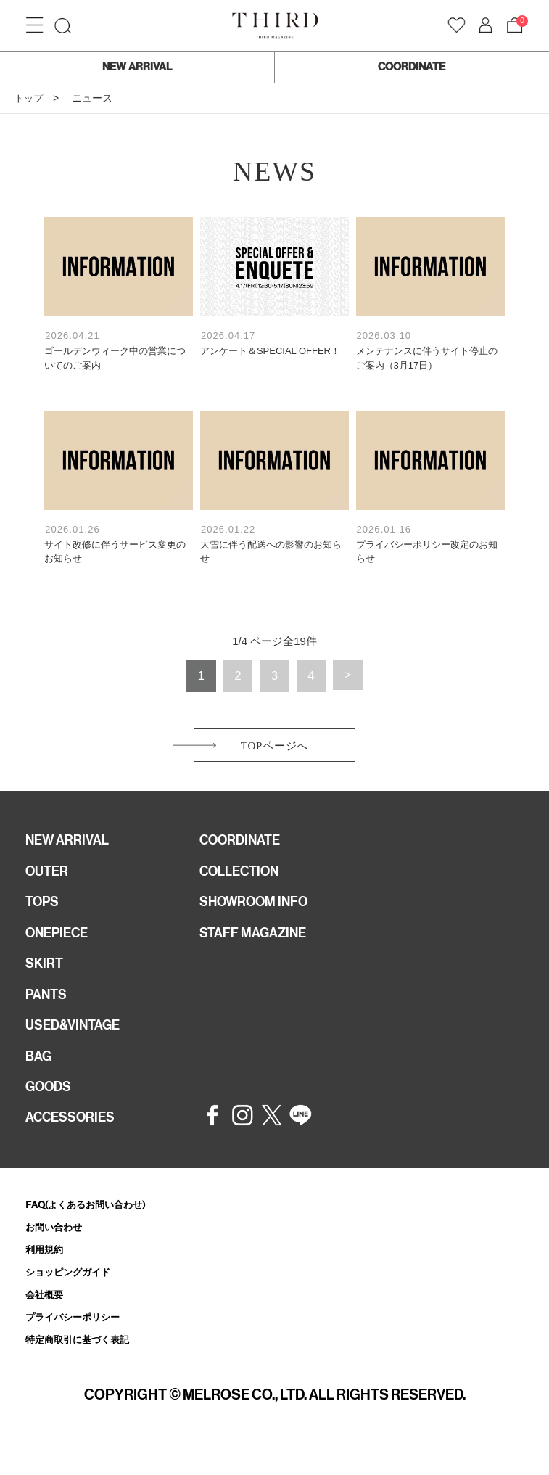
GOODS (51, 1107)
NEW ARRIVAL (137, 66)
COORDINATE (411, 66)
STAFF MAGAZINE (258, 944)
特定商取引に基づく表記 (85, 1369)
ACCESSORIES (74, 1140)
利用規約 (47, 1274)
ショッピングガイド (74, 1297)
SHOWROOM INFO (260, 911)
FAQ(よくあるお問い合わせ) (94, 1227)
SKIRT (45, 976)
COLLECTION (244, 878)
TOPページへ (275, 748)
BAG (39, 1074)
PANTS (48, 1009)
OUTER (49, 878)
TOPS (44, 911)
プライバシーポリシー (79, 1345)
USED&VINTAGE (77, 1042)
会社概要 (47, 1321)
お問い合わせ (58, 1250)
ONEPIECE (60, 944)
